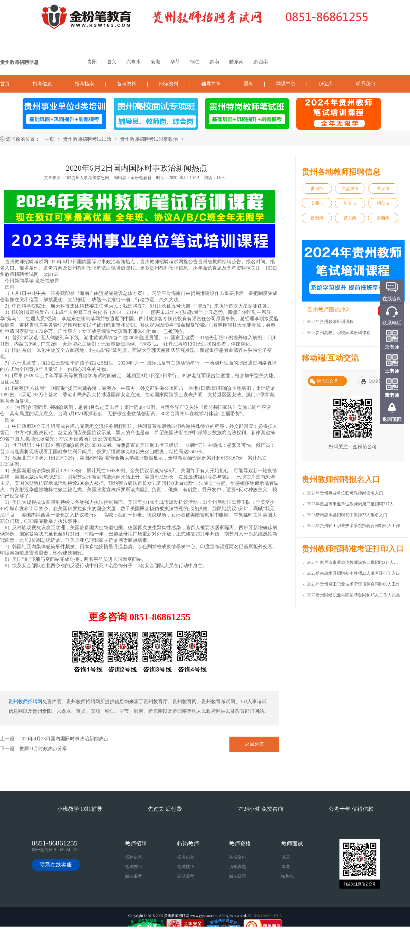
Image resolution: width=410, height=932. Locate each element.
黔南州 (317, 218)
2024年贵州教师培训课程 (330, 321)
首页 (5, 83)
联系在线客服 (55, 865)
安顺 (155, 61)
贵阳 (92, 61)
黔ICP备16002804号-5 (265, 916)
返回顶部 (392, 419)
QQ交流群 (378, 381)
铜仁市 (383, 203)
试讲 (285, 866)
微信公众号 (327, 381)
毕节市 (350, 203)
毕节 (175, 61)
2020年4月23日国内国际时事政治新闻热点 (64, 738)
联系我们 (365, 83)
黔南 (214, 61)
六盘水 (133, 61)
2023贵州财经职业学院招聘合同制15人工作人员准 (353, 595)
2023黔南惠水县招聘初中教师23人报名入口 (347, 515)
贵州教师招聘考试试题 (87, 139)
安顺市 (317, 203)
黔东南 (236, 61)
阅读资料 (168, 83)
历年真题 (237, 866)
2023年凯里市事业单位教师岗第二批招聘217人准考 (354, 562)
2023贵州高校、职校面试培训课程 (339, 332)
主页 (49, 139)
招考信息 (42, 83)
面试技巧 (237, 876)
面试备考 (133, 876)
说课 (285, 857)
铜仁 (195, 61)
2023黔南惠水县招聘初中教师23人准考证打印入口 (353, 573)
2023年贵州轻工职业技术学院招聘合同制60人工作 (353, 525)
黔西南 (261, 61)
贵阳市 (317, 188)
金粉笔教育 (141, 177)
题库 (248, 83)
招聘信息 (133, 857)
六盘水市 (350, 188)
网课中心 (285, 83)
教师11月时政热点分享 (43, 748)
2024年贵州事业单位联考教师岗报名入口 (345, 493)
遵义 (111, 61)
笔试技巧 (133, 866)
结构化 (287, 876)
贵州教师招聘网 (25, 701)
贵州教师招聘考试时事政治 (149, 139)
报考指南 (84, 83)
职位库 (325, 83)
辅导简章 (211, 83)
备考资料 (126, 83)
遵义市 (383, 188)
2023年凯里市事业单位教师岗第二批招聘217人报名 (354, 504)
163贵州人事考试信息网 (87, 177)
